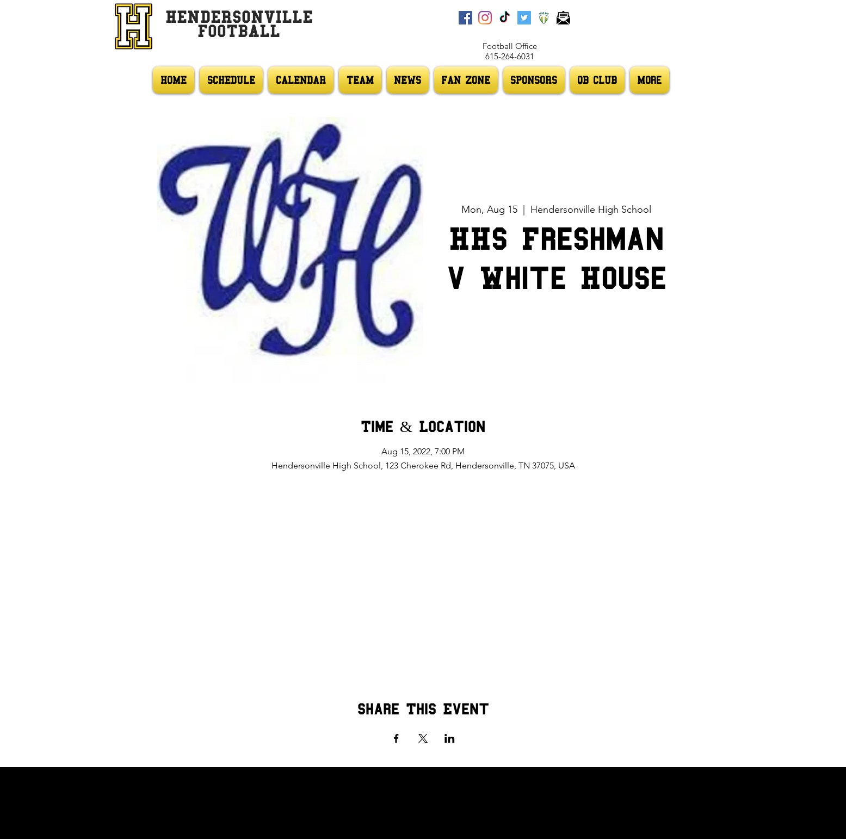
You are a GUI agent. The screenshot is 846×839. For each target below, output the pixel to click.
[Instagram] (485, 17)
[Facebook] (465, 17)
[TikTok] (504, 17)
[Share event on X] (423, 738)
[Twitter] (524, 17)
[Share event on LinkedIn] (449, 738)
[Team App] (544, 17)
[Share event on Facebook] (396, 738)
